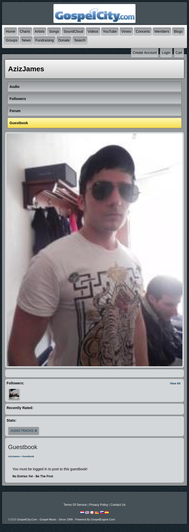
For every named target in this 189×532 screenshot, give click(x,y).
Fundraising (44, 40)
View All (175, 383)
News (26, 40)
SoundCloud (73, 31)
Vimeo (126, 31)
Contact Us (118, 505)
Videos (93, 31)
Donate (64, 40)
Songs (54, 31)
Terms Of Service (75, 505)
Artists (40, 31)
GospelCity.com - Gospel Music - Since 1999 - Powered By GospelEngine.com (66, 519)
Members (161, 31)
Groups (11, 40)
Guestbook (28, 456)
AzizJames (14, 456)
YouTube (110, 31)
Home (10, 31)
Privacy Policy (98, 505)
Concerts (143, 31)
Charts (25, 31)
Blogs (178, 31)
